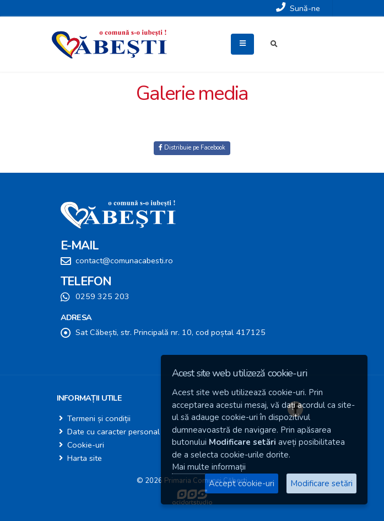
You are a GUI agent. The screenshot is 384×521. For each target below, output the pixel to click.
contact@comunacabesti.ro (124, 260)
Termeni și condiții (99, 418)
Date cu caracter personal (113, 431)
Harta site (84, 458)
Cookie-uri (85, 444)
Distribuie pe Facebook (192, 147)
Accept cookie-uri (241, 483)
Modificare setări (321, 483)
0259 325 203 (102, 296)
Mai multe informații (209, 466)
